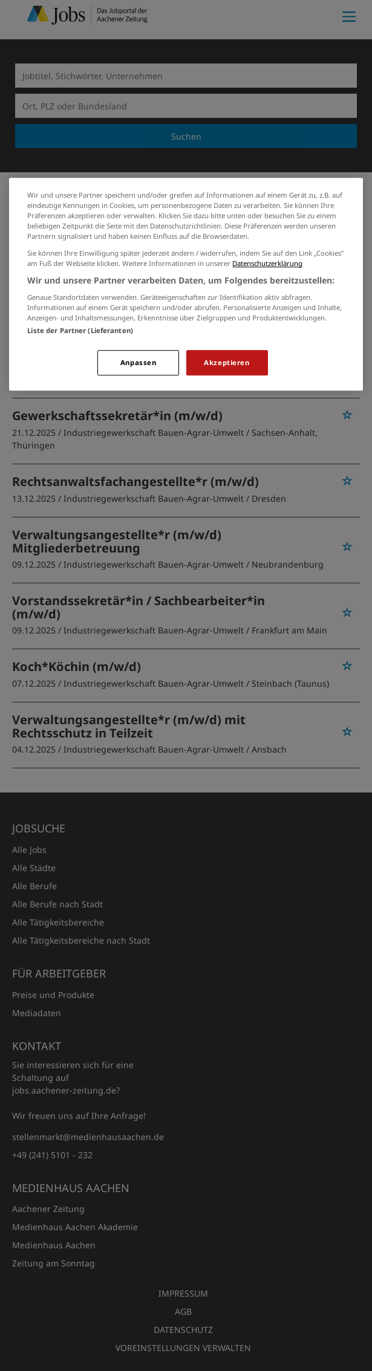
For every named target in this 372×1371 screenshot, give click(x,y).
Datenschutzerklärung (267, 263)
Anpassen (138, 363)
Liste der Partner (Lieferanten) (80, 330)
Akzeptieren (226, 363)
